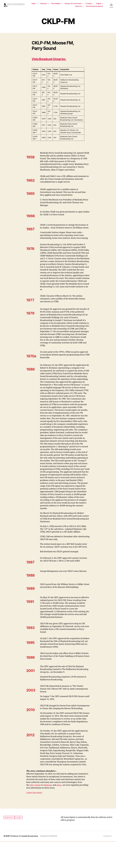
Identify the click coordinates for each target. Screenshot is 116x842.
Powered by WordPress (50, 837)
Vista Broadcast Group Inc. (53, 59)
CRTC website (36, 786)
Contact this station (35, 793)
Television (53, 4)
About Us (78, 7)
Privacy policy (9, 818)
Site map (18, 818)
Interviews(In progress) (94, 7)
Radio (43, 4)
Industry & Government (82, 4)
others (61, 786)
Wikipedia (49, 786)
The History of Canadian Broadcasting (25, 837)
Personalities (65, 4)
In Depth (98, 4)
